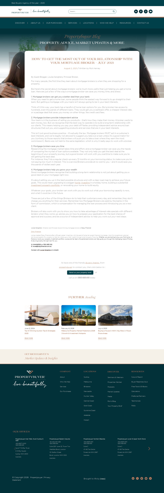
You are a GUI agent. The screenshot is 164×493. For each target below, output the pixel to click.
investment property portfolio (45, 185)
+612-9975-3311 (88, 442)
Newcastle (87, 391)
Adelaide (87, 415)
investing (85, 183)
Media (110, 396)
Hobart (86, 420)
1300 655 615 (20, 445)
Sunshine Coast (89, 410)
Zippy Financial (36, 231)
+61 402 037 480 (55, 442)
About (62, 377)
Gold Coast (88, 406)
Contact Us (143, 23)
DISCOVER (20, 23)
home (77, 183)
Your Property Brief (115, 406)
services (72, 23)
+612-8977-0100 (21, 443)
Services (63, 386)
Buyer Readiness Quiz (139, 382)
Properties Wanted (115, 382)
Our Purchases (54, 23)
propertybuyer (65, 267)
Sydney (86, 377)
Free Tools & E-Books (139, 386)
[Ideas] (102, 479)
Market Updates (114, 392)
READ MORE (29, 338)
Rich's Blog (112, 401)
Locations (88, 23)
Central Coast (89, 401)
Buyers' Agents (92, 263)
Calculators (135, 391)
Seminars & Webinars (115, 377)
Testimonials (135, 401)
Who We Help (65, 382)
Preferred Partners (138, 396)
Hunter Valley (89, 396)
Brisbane (87, 386)
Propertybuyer (36, 477)
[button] (149, 448)
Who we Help (107, 23)
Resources (125, 23)
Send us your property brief (80, 272)
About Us (35, 23)
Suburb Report (137, 377)
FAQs (133, 406)
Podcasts (111, 387)
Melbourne (88, 382)
